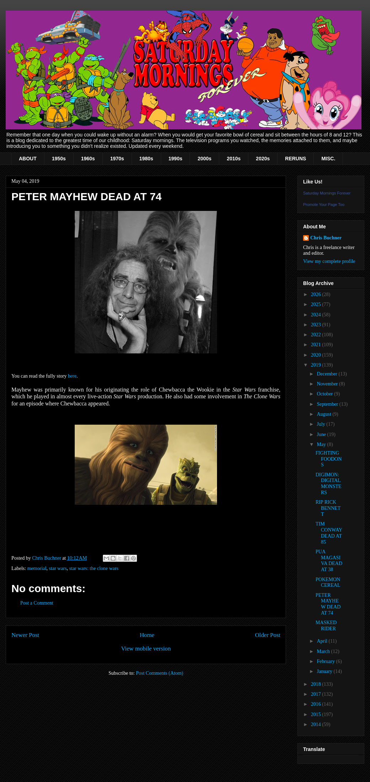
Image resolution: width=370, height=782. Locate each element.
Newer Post (25, 635)
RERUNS (295, 158)
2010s (233, 158)
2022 (316, 334)
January (325, 671)
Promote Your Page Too (323, 204)
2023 (316, 324)
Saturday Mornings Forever (326, 193)
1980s (146, 158)
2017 (316, 694)
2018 (316, 684)
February (326, 661)
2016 (316, 704)
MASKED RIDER (326, 625)
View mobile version (146, 648)
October (325, 394)
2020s (263, 158)
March (324, 651)
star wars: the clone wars (93, 568)
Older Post (267, 635)
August (324, 414)
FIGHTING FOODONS (329, 459)
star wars (58, 568)
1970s (117, 158)
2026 (316, 294)
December (327, 374)
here (72, 376)
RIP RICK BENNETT (328, 508)
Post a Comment (36, 603)
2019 (316, 365)
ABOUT (28, 158)
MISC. (328, 158)
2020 (316, 355)
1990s (176, 158)
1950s (59, 158)
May (322, 444)
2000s (204, 158)
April (322, 641)
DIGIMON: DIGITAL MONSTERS (329, 483)
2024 (316, 314)
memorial (37, 568)
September (328, 404)
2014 (316, 724)
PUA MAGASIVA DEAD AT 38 (329, 560)
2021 (316, 344)
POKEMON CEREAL (328, 582)
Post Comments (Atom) (159, 673)
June (322, 434)
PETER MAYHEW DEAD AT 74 (328, 604)
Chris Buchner (326, 237)
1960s (88, 158)
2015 (316, 714)
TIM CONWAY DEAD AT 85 (329, 532)
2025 (316, 304)
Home (147, 635)
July (321, 424)
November (328, 384)
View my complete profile (329, 261)
